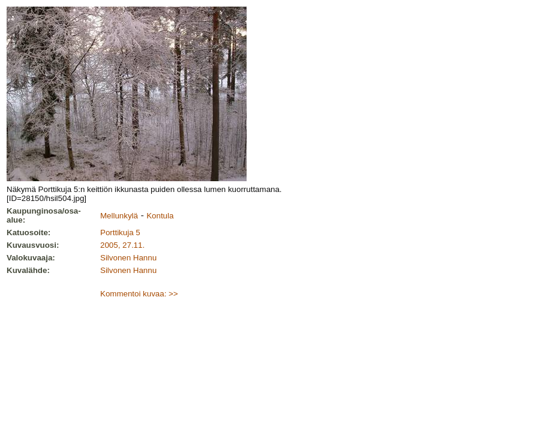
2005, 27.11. (122, 245)
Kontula (159, 215)
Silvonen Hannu (128, 257)
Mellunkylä (119, 215)
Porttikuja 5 (120, 232)
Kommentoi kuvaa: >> (139, 293)
